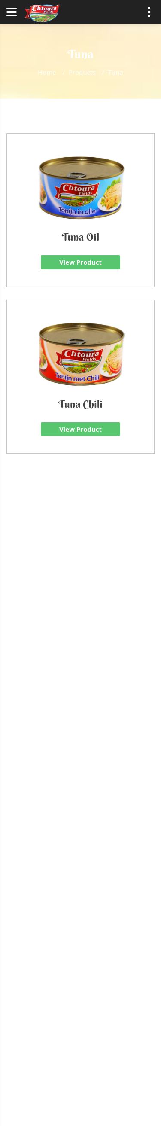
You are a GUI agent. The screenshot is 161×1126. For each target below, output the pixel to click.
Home (47, 72)
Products (82, 72)
